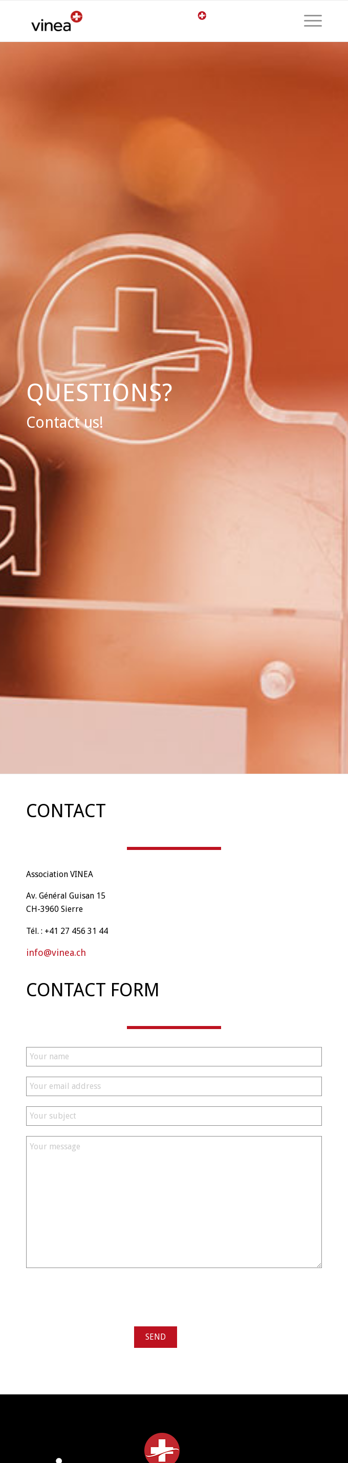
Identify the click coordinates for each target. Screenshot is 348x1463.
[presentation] (104, 1298)
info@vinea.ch (56, 952)
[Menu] (308, 21)
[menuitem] (308, 21)
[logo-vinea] (93, 21)
